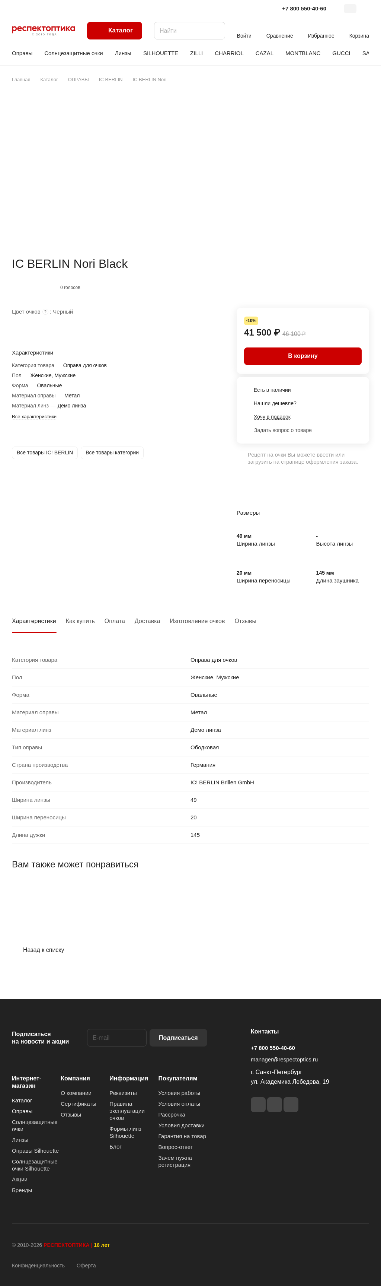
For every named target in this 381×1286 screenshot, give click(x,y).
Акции (20, 1179)
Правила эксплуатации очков (127, 1111)
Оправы (22, 1111)
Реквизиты (123, 1093)
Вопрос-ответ (176, 1147)
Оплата (115, 621)
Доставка (147, 621)
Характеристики (34, 621)
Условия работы (180, 1093)
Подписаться (178, 1038)
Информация (128, 1078)
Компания (75, 1078)
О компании (76, 1093)
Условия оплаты (180, 1104)
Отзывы (245, 621)
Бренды (22, 1190)
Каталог (22, 1100)
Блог (115, 1146)
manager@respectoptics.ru (284, 1059)
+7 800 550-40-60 (304, 8)
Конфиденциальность (38, 1265)
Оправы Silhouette (35, 1150)
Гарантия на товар (182, 1136)
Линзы (20, 1140)
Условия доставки (182, 1125)
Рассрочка (172, 1114)
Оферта (86, 1265)
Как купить (80, 621)
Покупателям (178, 1078)
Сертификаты (78, 1104)
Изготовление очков (197, 621)
